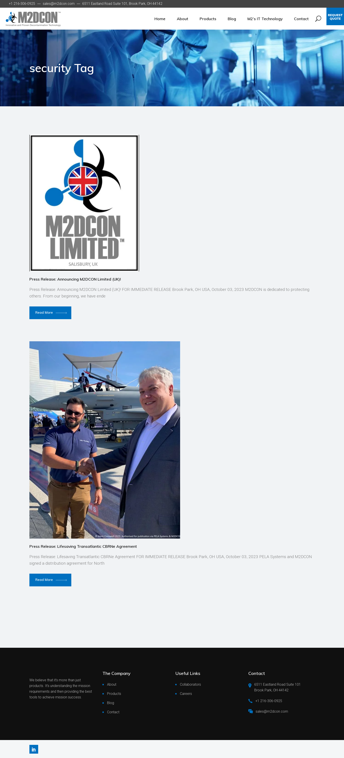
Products (114, 694)
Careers (186, 694)
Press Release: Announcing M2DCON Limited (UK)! (75, 279)
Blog (110, 703)
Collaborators (190, 684)
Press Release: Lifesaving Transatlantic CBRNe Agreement (83, 546)
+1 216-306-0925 (22, 4)
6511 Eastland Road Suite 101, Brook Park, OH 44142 (122, 4)
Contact (113, 712)
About (111, 684)
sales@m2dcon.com (59, 4)
